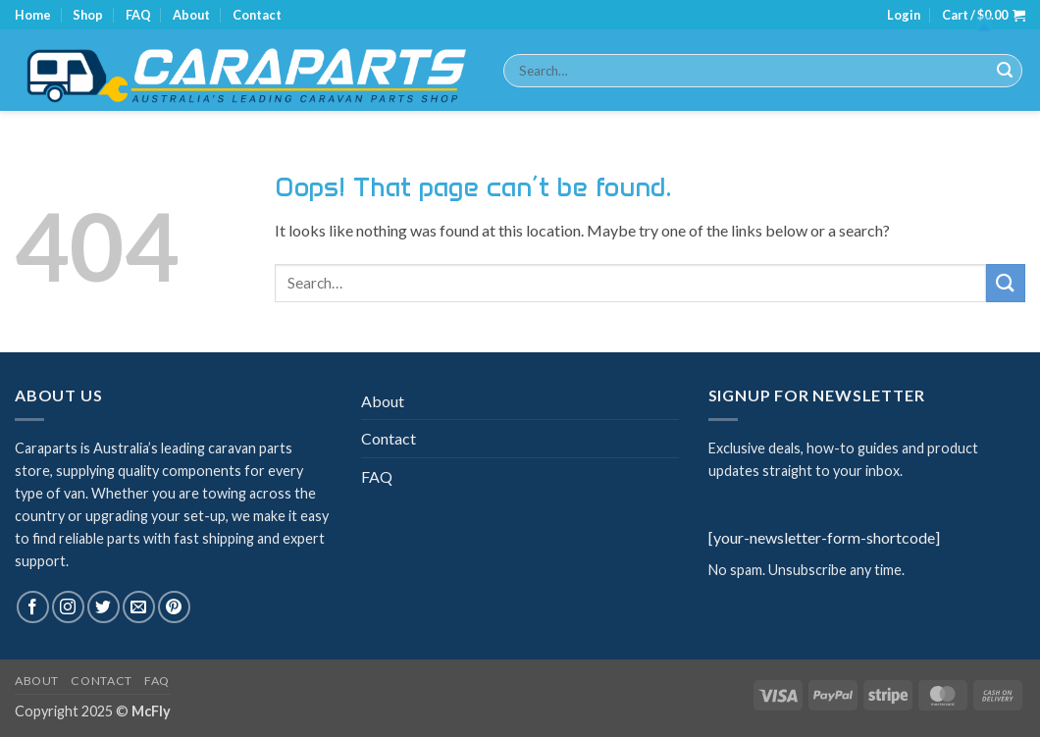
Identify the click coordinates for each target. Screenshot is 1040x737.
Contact (257, 15)
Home (33, 15)
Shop (88, 15)
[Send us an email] (139, 607)
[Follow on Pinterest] (174, 607)
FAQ (138, 15)
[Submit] (1004, 70)
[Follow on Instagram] (68, 607)
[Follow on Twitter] (103, 607)
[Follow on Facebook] (33, 607)
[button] (903, 14)
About (191, 15)
